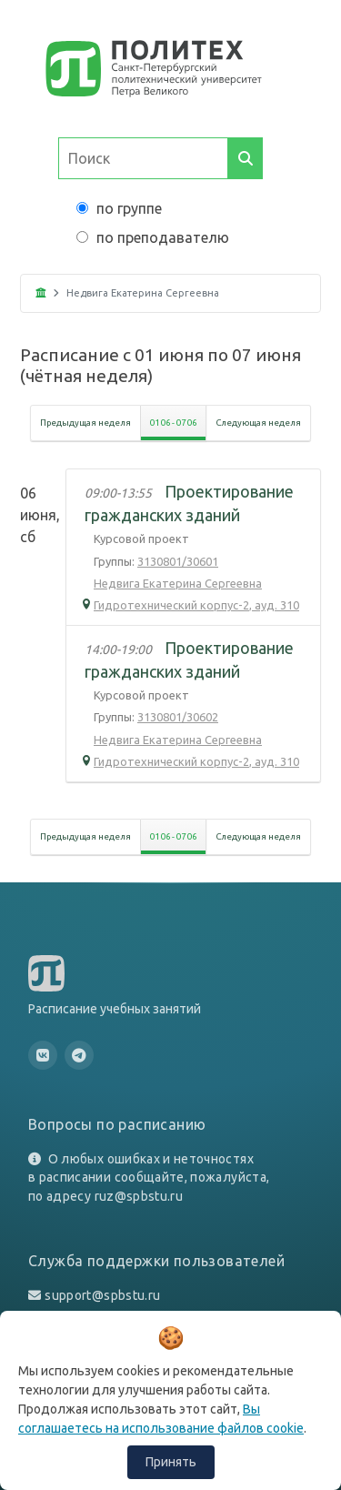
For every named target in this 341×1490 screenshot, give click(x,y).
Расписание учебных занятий (114, 1009)
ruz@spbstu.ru (139, 1196)
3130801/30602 (177, 716)
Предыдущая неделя (85, 423)
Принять (170, 1462)
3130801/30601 (177, 561)
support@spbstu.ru (102, 1295)
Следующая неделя (258, 423)
